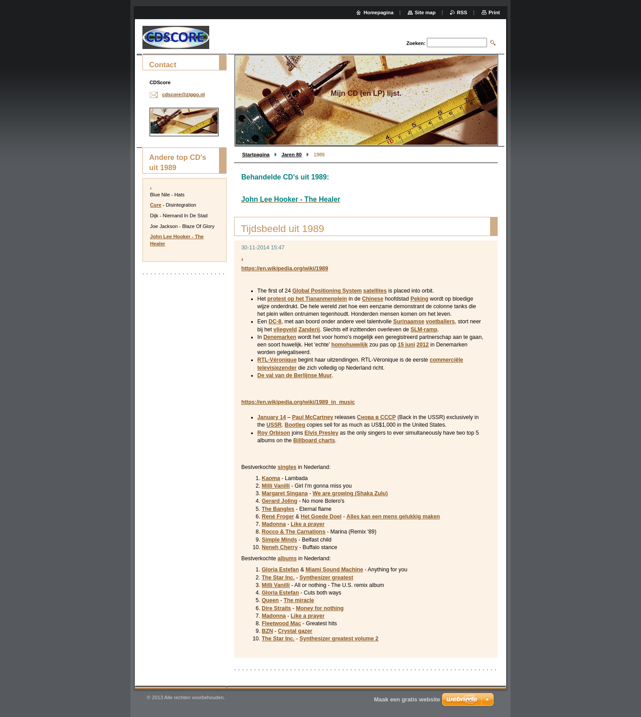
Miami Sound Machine (334, 569)
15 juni (406, 345)
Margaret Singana (285, 493)
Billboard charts (314, 440)
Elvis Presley (321, 433)
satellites (375, 291)
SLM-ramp (423, 329)
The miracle (299, 600)
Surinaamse (408, 321)
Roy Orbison (273, 433)
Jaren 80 (291, 154)
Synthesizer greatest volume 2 (339, 639)
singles (286, 467)
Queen (270, 600)
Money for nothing (320, 608)
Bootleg (295, 425)
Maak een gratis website (407, 699)
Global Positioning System (327, 291)
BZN (267, 631)
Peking (419, 299)
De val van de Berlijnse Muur (294, 375)
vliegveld (285, 329)
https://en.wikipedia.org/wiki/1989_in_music (298, 402)
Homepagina (379, 12)
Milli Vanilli (276, 486)
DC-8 (274, 321)
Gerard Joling (279, 501)
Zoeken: (416, 43)
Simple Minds (279, 540)
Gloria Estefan (280, 569)
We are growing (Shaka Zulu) (350, 493)
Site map (425, 12)
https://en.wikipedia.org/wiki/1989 (284, 268)
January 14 (271, 417)
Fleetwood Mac (281, 623)
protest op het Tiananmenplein (307, 299)
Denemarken (280, 337)
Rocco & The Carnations (293, 532)
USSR (274, 425)
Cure (156, 205)
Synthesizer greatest (326, 577)
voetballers (440, 321)
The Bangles (278, 509)
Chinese (372, 299)
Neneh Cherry (280, 547)
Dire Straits (276, 608)
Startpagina (256, 154)
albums (286, 558)
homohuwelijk (349, 345)
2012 (423, 345)
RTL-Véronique (276, 360)
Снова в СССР (376, 417)
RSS (462, 12)
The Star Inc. (278, 577)
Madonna (274, 524)
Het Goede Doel (321, 516)
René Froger (278, 516)
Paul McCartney (312, 417)
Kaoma (271, 478)
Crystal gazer (295, 631)
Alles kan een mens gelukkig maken (393, 516)
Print (494, 12)
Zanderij (309, 329)
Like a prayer (308, 524)
